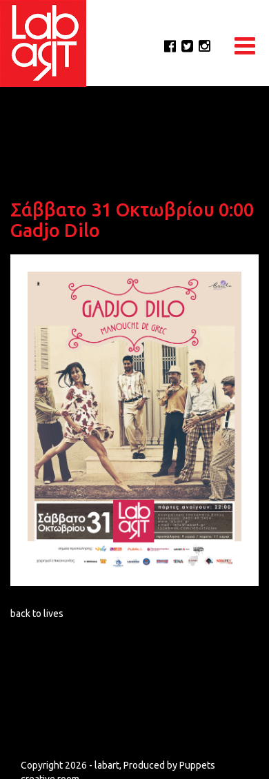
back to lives (36, 613)
